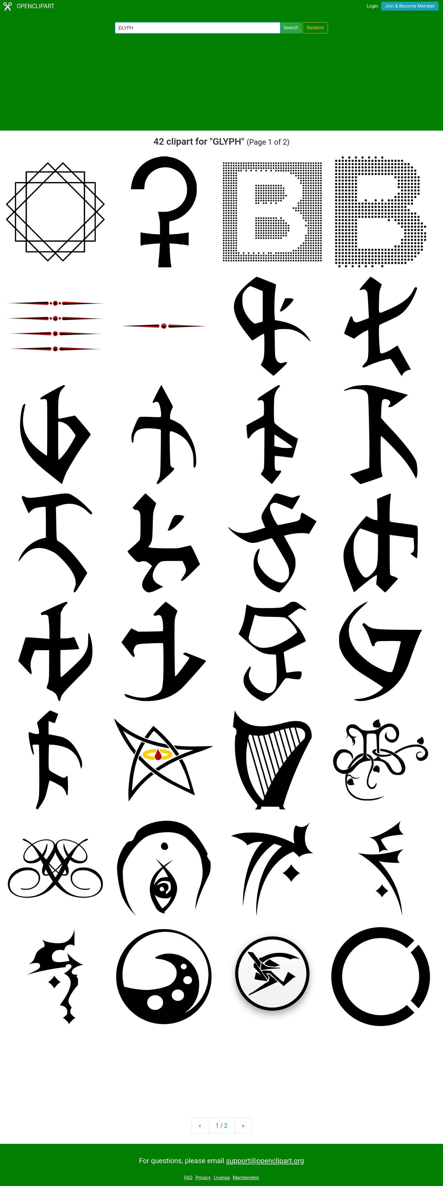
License (222, 1177)
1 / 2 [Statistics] (221, 1125)
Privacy (203, 1177)
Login (372, 6)
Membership (246, 1177)
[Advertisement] (221, 82)
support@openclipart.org (265, 1161)
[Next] (243, 1125)
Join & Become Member (410, 6)
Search (291, 27)
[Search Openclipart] (197, 27)
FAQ (188, 1177)
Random (315, 27)
